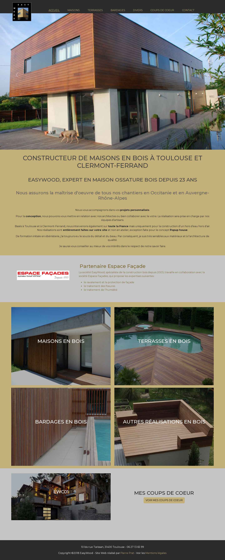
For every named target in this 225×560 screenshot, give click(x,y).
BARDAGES (118, 10)
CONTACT (188, 10)
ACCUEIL (54, 10)
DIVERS (138, 10)
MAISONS (74, 10)
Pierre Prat (127, 553)
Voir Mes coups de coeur (164, 500)
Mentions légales (155, 553)
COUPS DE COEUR (162, 10)
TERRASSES (95, 10)
